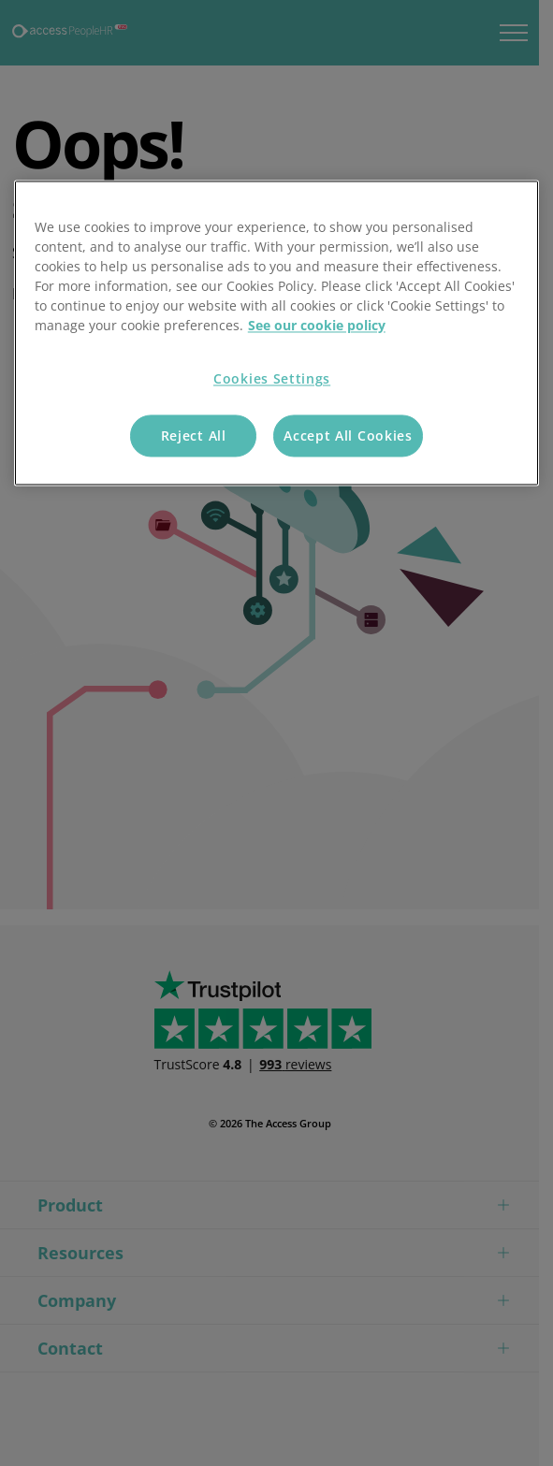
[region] (276, 333)
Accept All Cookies (348, 435)
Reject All (193, 435)
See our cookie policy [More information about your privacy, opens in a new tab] (317, 326)
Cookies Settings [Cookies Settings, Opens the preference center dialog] (271, 379)
